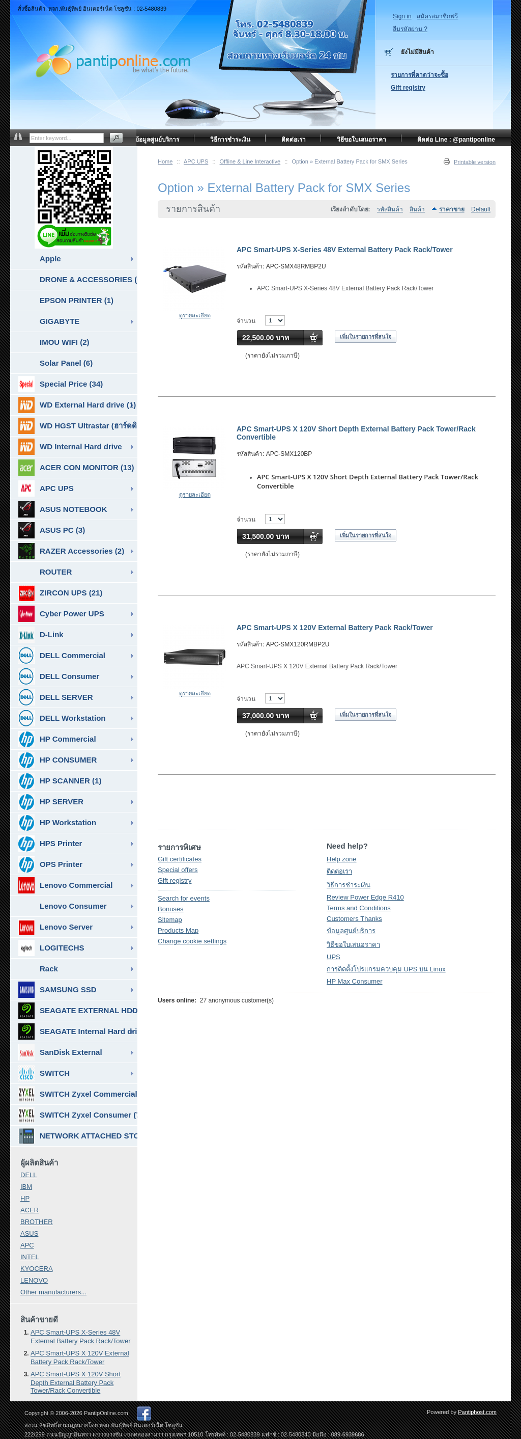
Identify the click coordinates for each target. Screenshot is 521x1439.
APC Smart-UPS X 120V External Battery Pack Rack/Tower (335, 627)
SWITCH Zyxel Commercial (77, 1094)
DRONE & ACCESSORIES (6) (88, 279)
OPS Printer (50, 864)
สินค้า (417, 209)
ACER (29, 1210)
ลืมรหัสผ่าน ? (410, 29)
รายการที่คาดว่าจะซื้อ (419, 74)
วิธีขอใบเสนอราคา (353, 944)
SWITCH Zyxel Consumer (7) (77, 1115)
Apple (50, 258)
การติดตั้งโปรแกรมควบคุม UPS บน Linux (386, 969)
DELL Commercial (61, 655)
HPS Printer (50, 843)
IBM (26, 1186)
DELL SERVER (55, 697)
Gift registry (174, 880)
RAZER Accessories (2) (71, 551)
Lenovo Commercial (65, 885)
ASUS (29, 1233)
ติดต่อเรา (339, 871)
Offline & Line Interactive (250, 161)
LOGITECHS (51, 948)
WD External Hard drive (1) (77, 405)
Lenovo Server (55, 927)
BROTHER (36, 1222)
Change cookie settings (192, 941)
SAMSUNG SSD (57, 990)
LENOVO (34, 1280)
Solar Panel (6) (66, 363)
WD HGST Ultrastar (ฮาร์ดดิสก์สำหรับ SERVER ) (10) (77, 426)
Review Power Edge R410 (365, 897)
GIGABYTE (59, 321)
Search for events (184, 898)
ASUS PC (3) (51, 530)
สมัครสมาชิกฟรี (437, 16)
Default (480, 209)
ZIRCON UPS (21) (60, 593)
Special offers (178, 870)
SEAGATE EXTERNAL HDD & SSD (77, 1010)
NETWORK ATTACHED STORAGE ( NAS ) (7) (77, 1136)
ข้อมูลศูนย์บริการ (351, 931)
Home (165, 161)
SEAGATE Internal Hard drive (77, 1031)
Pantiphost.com (477, 1412)
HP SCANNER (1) (59, 781)
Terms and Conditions (359, 908)
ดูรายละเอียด (195, 315)
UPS (333, 957)
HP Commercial (57, 739)
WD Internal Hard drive (70, 447)
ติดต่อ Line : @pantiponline (456, 139)
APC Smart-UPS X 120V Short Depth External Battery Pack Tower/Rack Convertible (76, 1382)
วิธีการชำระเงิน (348, 885)
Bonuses (171, 909)
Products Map (178, 930)
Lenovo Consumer (73, 906)
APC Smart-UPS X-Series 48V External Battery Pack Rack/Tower (345, 250)
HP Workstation (57, 822)
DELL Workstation (61, 718)
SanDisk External (60, 1052)
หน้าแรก (484, 157)
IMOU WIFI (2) (65, 342)
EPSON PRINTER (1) (76, 300)
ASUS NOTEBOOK (62, 509)
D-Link (41, 635)
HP (25, 1198)
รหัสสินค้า (390, 209)
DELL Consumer (58, 676)
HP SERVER (50, 802)
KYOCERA (36, 1268)
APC (27, 1245)
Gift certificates (179, 859)
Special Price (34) (60, 384)
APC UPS (196, 161)
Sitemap (170, 920)
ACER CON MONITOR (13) (76, 467)
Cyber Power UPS (61, 614)
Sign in (402, 16)
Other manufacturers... (53, 1292)
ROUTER (56, 571)
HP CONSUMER (57, 760)
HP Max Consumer (355, 981)
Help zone (342, 859)
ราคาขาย (452, 209)
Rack (49, 968)
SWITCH (44, 1073)
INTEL (29, 1257)
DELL (28, 1175)
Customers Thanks (354, 918)
